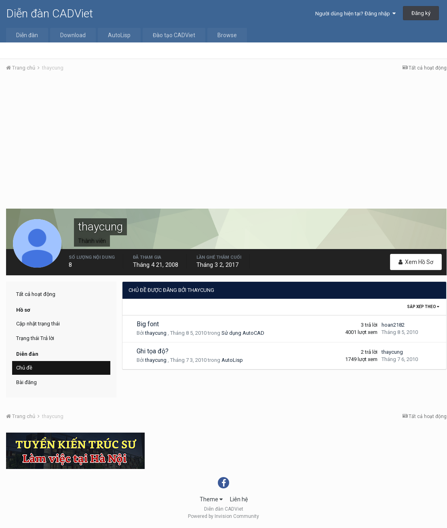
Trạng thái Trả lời (35, 338)
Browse (227, 35)
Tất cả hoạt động (35, 294)
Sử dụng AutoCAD (242, 333)
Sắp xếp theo (423, 306)
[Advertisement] (226, 138)
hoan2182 (393, 325)
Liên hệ (239, 499)
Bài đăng (26, 382)
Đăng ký (420, 13)
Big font (148, 324)
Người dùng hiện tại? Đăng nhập (355, 14)
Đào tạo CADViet (174, 35)
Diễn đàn (27, 35)
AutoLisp (119, 35)
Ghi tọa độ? (153, 351)
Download (73, 35)
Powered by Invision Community (223, 516)
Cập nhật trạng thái (38, 324)
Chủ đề (24, 368)
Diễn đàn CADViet (49, 13)
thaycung (156, 333)
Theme (211, 499)
